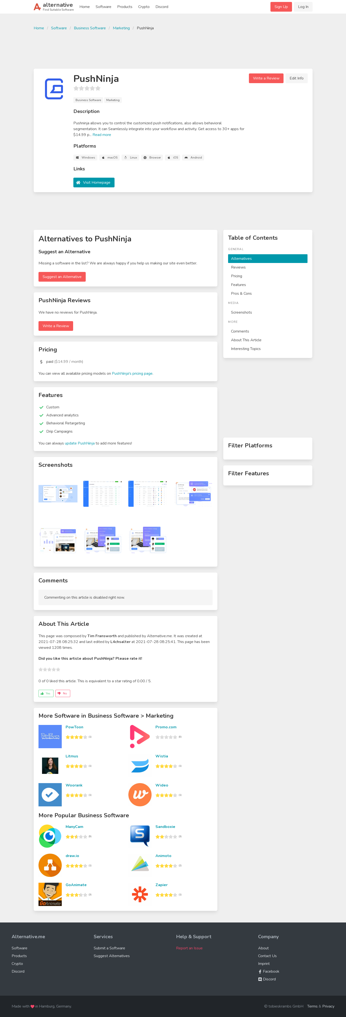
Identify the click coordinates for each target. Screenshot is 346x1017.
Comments (240, 331)
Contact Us (267, 956)
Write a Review (266, 78)
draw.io (72, 855)
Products (124, 6)
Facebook (268, 971)
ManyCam (74, 826)
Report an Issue (189, 948)
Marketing (121, 28)
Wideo (161, 785)
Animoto (163, 855)
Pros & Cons (241, 293)
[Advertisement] (173, 49)
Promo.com (166, 727)
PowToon (74, 727)
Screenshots (241, 312)
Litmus (72, 756)
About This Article (246, 340)
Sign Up (281, 6)
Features (238, 284)
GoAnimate (76, 885)
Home (84, 6)
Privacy (328, 1006)
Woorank (74, 785)
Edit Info (297, 78)
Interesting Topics (246, 348)
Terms (312, 1006)
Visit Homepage (96, 182)
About (263, 948)
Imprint (264, 963)
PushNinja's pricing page (132, 373)
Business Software (90, 28)
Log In (303, 6)
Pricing (236, 276)
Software (103, 6)
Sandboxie (165, 826)
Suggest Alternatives (112, 956)
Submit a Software (109, 948)
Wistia (161, 756)
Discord (161, 6)
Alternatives (241, 258)
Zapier (161, 885)
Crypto (144, 6)
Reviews (238, 267)
